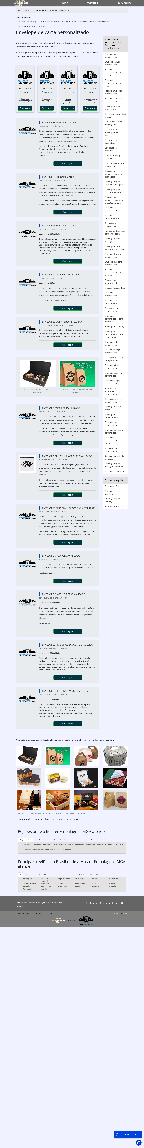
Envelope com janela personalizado (33, 26)
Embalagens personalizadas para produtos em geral (114, 200)
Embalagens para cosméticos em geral (114, 183)
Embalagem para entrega (112, 240)
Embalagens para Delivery (112, 500)
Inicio (65, 3)
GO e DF (82, 874)
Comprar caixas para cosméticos (114, 157)
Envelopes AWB (112, 486)
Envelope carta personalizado (111, 343)
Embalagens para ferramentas (99, 22)
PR (45, 874)
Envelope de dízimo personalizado (113, 263)
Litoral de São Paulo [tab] (106, 840)
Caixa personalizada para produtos (114, 359)
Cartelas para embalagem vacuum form (114, 132)
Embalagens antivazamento (111, 281)
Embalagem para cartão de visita (112, 416)
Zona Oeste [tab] (51, 840)
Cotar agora (25, 108)
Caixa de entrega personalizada (49, 22)
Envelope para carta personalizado (114, 55)
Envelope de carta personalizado (113, 255)
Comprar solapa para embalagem (114, 165)
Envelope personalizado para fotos (113, 83)
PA (97, 874)
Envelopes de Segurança (111, 492)
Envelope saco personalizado (111, 294)
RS (56, 874)
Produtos (92, 3)
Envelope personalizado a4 (112, 217)
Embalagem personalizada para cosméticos (113, 174)
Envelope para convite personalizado (114, 431)
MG (27, 874)
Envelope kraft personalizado (111, 302)
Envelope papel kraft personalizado (114, 374)
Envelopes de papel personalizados (113, 382)
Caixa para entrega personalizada (113, 400)
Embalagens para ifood (115, 288)
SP (39, 874)
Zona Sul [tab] (63, 840)
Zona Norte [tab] (39, 840)
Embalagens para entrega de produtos (114, 465)
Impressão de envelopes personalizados (111, 391)
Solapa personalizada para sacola (114, 457)
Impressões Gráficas (114, 506)
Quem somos (124, 3)
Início (86, 903)
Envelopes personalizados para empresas (114, 319)
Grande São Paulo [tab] (88, 840)
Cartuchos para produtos (111, 149)
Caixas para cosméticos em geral (115, 115)
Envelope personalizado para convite (74, 22)
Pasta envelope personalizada (111, 309)
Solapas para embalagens (110, 224)
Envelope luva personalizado (111, 423)
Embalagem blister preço (113, 408)
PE (62, 874)
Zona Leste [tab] (74, 840)
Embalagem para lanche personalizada (114, 248)
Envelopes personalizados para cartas (114, 440)
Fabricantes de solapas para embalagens (115, 232)
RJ (20, 874)
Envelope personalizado (111, 209)
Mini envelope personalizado (111, 450)
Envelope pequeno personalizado (113, 63)
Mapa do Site (118, 903)
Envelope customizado (115, 471)
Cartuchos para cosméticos (111, 141)
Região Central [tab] (25, 840)
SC (51, 874)
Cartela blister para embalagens (113, 123)
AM (90, 874)
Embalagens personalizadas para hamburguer (114, 334)
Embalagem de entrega (28, 22)
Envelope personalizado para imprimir (113, 272)
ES (33, 874)
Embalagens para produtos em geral (113, 191)
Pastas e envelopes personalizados (113, 92)
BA (68, 874)
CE (74, 874)
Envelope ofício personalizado (111, 366)
